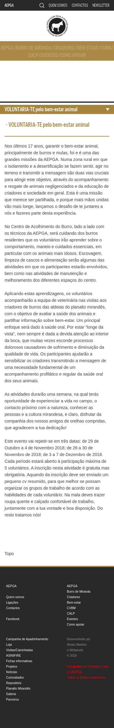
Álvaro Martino (76, 644)
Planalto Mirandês (18, 688)
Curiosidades (15, 677)
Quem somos (58, 5)
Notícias (11, 672)
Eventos (49, 55)
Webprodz (76, 650)
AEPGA (9, 5)
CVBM (106, 48)
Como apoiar (73, 55)
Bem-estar (87, 48)
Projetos (11, 666)
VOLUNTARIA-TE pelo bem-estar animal (41, 109)
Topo (9, 553)
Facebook (12, 619)
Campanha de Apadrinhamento (27, 639)
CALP (33, 55)
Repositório (14, 683)
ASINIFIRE (13, 655)
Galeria (11, 694)
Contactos (80, 5)
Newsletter (100, 5)
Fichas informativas (19, 661)
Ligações (12, 602)
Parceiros (12, 699)
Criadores (64, 48)
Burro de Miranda (33, 48)
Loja (9, 644)
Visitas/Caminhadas (19, 650)
